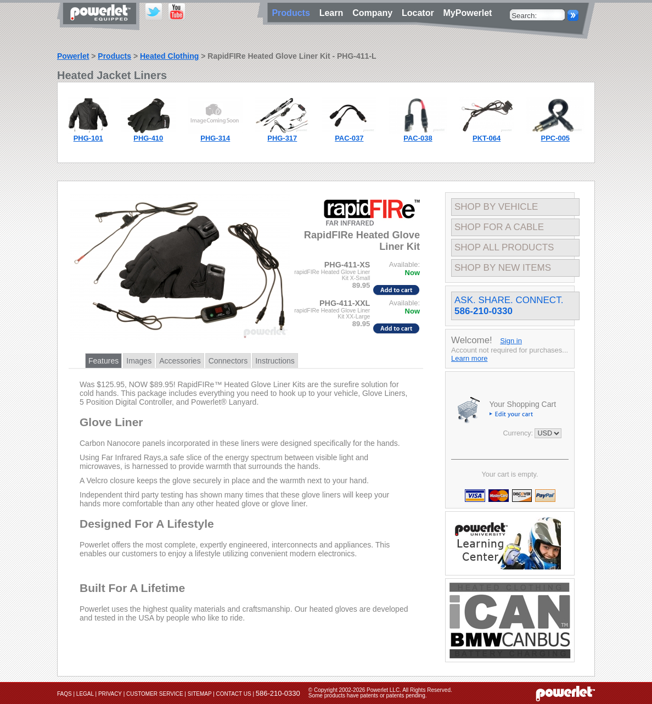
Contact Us (233, 694)
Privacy (110, 694)
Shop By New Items (502, 267)
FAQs (64, 694)
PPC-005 (555, 138)
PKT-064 (487, 138)
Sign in (511, 341)
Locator (420, 13)
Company (374, 13)
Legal (85, 694)
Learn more (469, 358)
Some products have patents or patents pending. (367, 695)
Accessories (179, 360)
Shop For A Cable (499, 227)
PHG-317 (282, 138)
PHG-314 (215, 138)
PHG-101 (88, 138)
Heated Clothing (169, 56)
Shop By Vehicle (496, 207)
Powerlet (73, 56)
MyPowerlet (467, 13)
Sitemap (200, 694)
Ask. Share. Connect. (508, 305)
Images (138, 360)
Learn (333, 13)
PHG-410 (148, 138)
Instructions (275, 360)
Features (103, 360)
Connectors (228, 360)
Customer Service (154, 694)
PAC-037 (349, 138)
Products (114, 56)
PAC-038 (417, 138)
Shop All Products (504, 247)
